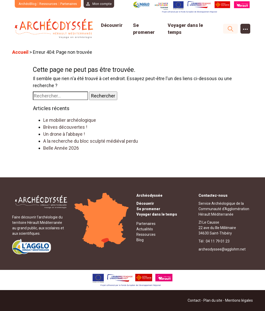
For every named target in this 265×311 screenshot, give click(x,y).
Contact (194, 300)
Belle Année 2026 (61, 148)
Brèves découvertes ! (65, 127)
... (245, 27)
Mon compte (102, 4)
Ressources (48, 4)
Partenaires (68, 4)
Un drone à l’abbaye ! (64, 134)
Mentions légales (239, 300)
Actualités (144, 229)
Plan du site (212, 300)
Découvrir (112, 25)
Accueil (20, 52)
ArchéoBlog (27, 4)
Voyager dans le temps (156, 214)
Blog (140, 240)
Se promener (148, 209)
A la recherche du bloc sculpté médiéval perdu (90, 141)
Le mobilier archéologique (69, 120)
